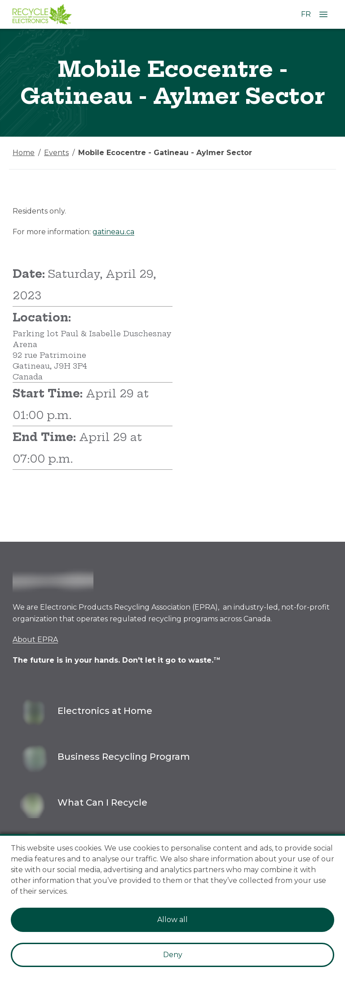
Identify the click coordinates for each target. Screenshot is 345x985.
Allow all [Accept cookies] (172, 919)
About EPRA (35, 639)
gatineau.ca (113, 231)
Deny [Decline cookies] (172, 954)
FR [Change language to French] (306, 14)
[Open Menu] (323, 14)
